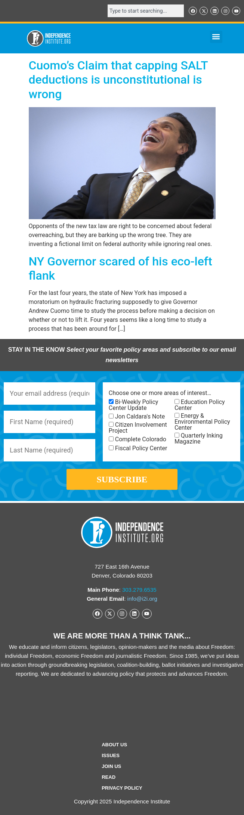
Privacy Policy (122, 788)
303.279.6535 (139, 590)
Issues (111, 755)
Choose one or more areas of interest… (160, 393)
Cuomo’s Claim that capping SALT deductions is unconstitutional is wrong (118, 79)
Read (108, 777)
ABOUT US (114, 744)
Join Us (111, 766)
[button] (216, 37)
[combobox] (146, 10)
